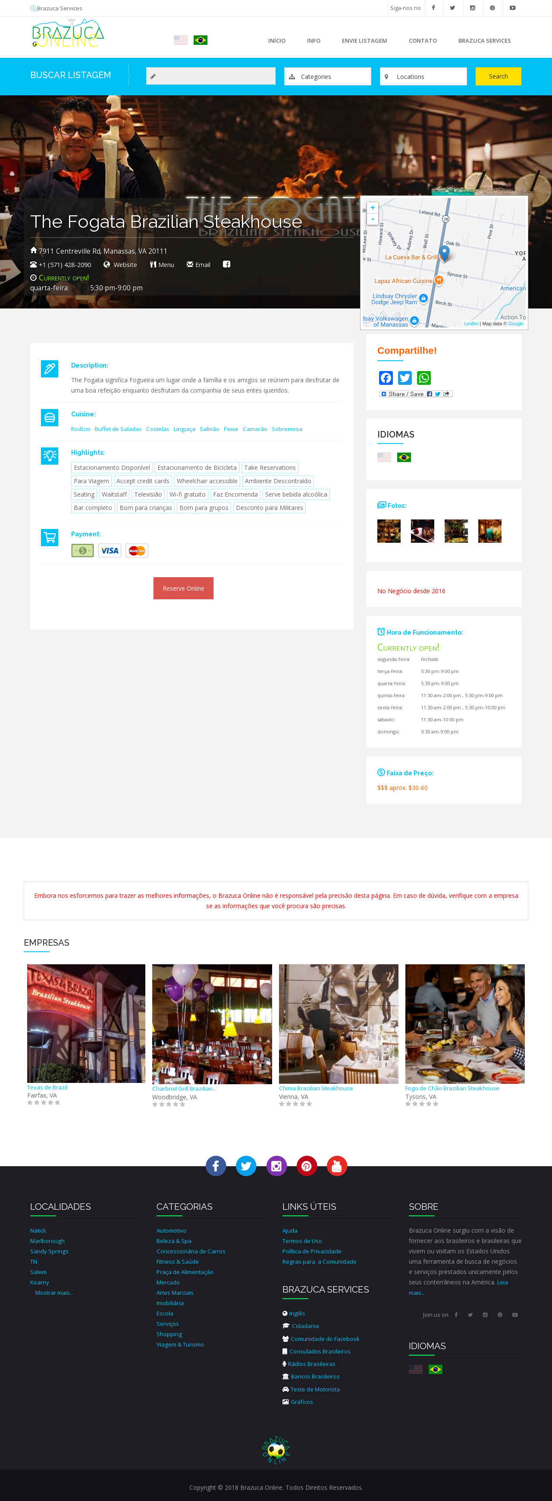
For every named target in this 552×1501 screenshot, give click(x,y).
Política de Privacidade (313, 1251)
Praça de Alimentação (187, 1272)
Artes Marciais (176, 1292)
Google (516, 323)
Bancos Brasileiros (313, 1376)
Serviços (168, 1323)
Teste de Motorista (313, 1388)
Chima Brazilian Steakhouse (318, 1088)
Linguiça (189, 429)
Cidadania (301, 1326)
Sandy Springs (49, 1251)
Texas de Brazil (48, 1086)
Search (498, 76)
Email (209, 264)
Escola (166, 1313)
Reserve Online (183, 588)
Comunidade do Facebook (323, 1338)
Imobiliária (171, 1303)
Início (276, 40)
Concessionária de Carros (192, 1251)
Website (130, 264)
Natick (39, 1230)
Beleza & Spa (175, 1241)
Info (311, 43)
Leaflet (471, 323)
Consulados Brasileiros (318, 1351)
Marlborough (48, 1241)
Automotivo (173, 1230)
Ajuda (290, 1230)
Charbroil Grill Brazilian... (185, 1088)
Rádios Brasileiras (310, 1363)
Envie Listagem (364, 40)
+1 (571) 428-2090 (67, 264)
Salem (38, 1272)
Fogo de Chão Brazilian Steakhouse (455, 1088)
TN (34, 1261)
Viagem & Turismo (183, 1344)
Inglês (294, 1313)
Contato (423, 40)
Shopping (169, 1334)
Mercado (169, 1282)
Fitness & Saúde (179, 1261)
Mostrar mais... (56, 1292)
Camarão (263, 429)
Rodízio (81, 429)
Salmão (215, 429)
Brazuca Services (57, 8)
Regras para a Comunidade (321, 1261)
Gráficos (298, 1401)
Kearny (40, 1282)
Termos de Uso (304, 1241)
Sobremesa (296, 429)
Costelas (162, 429)
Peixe (238, 429)
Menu (175, 264)
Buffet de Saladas (120, 429)
